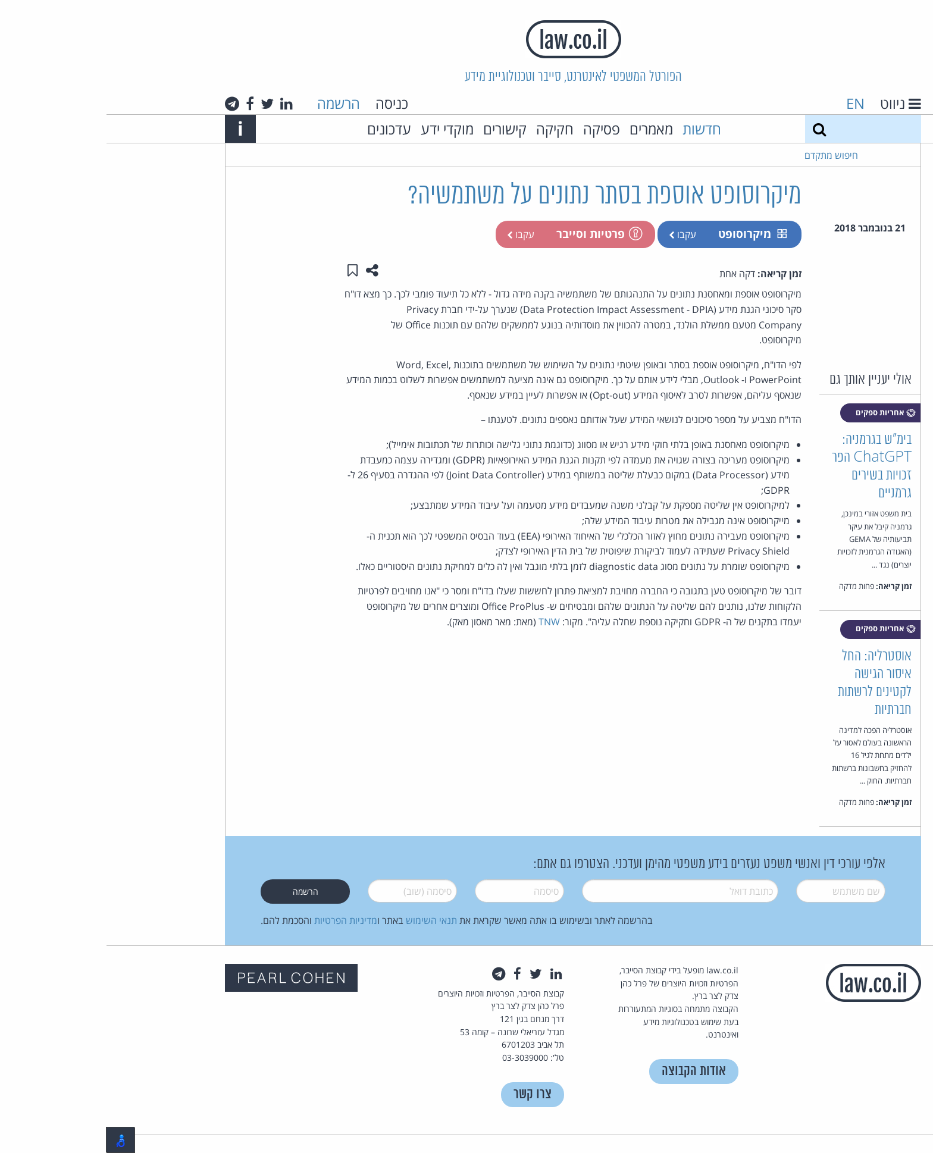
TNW (442, 621)
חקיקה (448, 129)
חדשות (595, 129)
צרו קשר (426, 1094)
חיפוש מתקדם (725, 155)
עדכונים (283, 129)
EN (749, 103)
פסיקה (495, 129)
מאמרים (544, 129)
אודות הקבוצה (587, 1071)
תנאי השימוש (324, 920)
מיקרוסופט (646, 233)
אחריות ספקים (779, 413)
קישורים (398, 129)
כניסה (285, 103)
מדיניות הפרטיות (239, 920)
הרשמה (232, 103)
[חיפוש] (713, 129)
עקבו (576, 234)
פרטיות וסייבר (492, 233)
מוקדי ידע (340, 129)
